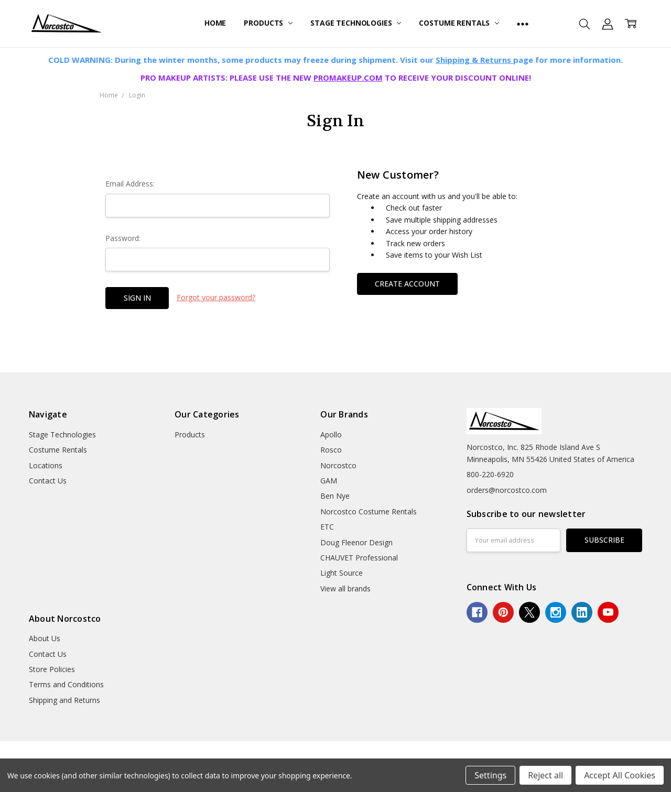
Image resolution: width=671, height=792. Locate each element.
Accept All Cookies (619, 775)
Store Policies (52, 669)
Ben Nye (335, 496)
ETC (327, 527)
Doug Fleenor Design (356, 542)
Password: (122, 238)
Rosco (331, 450)
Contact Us (48, 481)
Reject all (545, 775)
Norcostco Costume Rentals (368, 511)
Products (268, 23)
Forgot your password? (216, 297)
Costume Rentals (459, 23)
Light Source (341, 573)
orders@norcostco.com (507, 490)
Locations (45, 465)
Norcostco (338, 465)
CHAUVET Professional (359, 558)
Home (215, 23)
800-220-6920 (490, 474)
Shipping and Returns (64, 700)
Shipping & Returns (474, 59)
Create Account (407, 284)
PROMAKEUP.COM (348, 77)
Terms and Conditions (66, 684)
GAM (328, 481)
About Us (44, 638)
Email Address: (130, 184)
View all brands (345, 588)
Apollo (331, 434)
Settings (490, 775)
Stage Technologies (355, 23)
